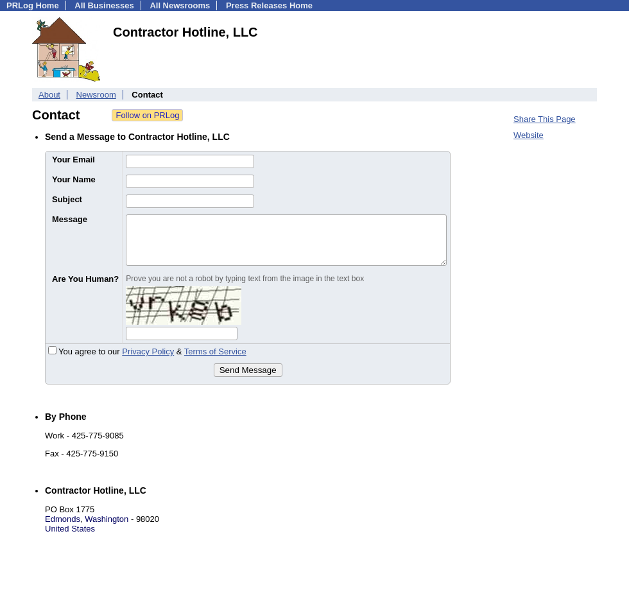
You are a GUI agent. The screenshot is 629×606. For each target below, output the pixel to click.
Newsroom (96, 95)
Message (69, 219)
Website (528, 135)
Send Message (248, 370)
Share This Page (544, 119)
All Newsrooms (180, 5)
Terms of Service (215, 351)
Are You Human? (85, 279)
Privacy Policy (148, 351)
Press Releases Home (269, 5)
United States (70, 528)
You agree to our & (147, 351)
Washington (106, 519)
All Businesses (104, 5)
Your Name (74, 179)
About (49, 95)
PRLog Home (32, 5)
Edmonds (62, 519)
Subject (67, 199)
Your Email (73, 159)
